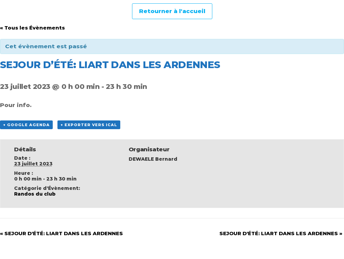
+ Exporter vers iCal (88, 124)
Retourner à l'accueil (172, 11)
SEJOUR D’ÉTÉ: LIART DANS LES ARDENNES (61, 233)
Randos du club (34, 194)
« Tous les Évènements (32, 27)
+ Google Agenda (26, 124)
